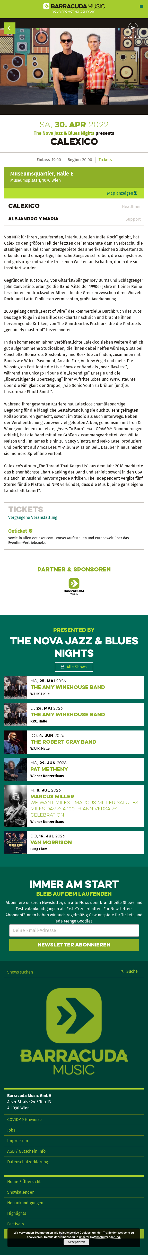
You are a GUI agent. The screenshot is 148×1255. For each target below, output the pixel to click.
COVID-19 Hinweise (24, 1119)
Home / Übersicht (24, 1181)
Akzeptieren (76, 1242)
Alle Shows (76, 666)
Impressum (17, 1140)
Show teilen (133, 37)
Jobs (11, 1130)
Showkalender (20, 1192)
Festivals (15, 1223)
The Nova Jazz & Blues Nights (64, 133)
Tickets (105, 159)
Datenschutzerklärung (27, 1161)
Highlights (16, 1213)
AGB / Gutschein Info (26, 1151)
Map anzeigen (120, 193)
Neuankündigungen (25, 1202)
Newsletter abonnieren (74, 945)
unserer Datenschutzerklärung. (100, 1237)
